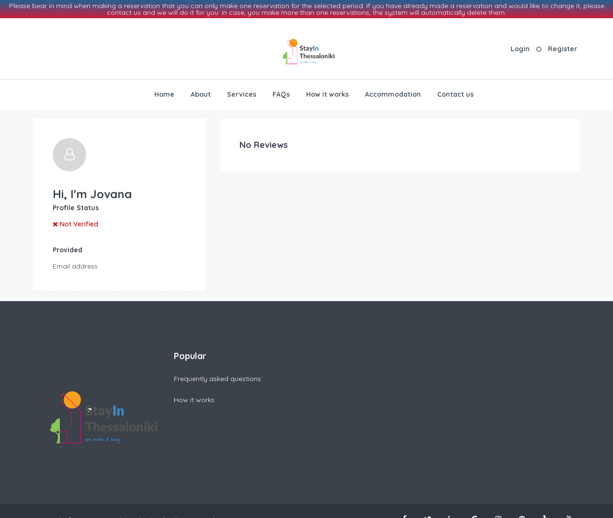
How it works (327, 93)
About (201, 93)
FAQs (281, 93)
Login (520, 47)
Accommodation (393, 93)
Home (164, 93)
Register (562, 47)
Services (241, 93)
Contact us (455, 93)
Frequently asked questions (217, 377)
